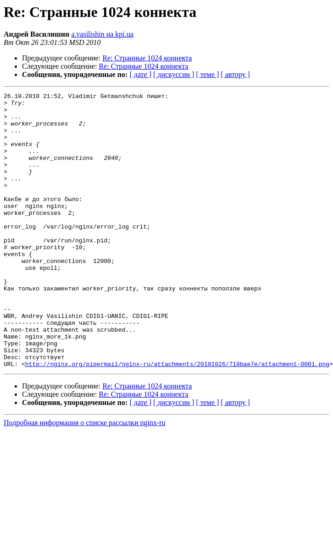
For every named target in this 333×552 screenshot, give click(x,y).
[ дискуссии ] (173, 74)
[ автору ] (235, 74)
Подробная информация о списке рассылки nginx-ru (85, 477)
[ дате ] (140, 74)
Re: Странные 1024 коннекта (147, 58)
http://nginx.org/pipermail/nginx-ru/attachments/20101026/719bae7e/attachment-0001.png (177, 419)
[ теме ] (207, 74)
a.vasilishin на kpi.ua (102, 34)
